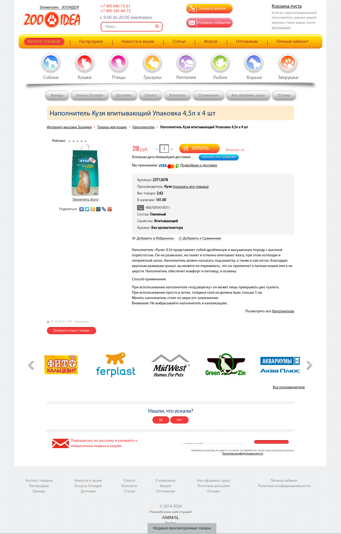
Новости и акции (137, 41)
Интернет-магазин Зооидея (69, 127)
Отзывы (284, 96)
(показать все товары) (191, 187)
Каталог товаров (44, 41)
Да (161, 420)
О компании (208, 96)
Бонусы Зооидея (89, 96)
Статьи (179, 41)
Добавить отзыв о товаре (72, 330)
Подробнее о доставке (198, 166)
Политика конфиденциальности (284, 486)
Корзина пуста (287, 6)
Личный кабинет (292, 41)
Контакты (177, 96)
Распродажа (91, 41)
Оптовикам (247, 41)
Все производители (289, 387)
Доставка (124, 96)
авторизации (281, 27)
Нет (179, 420)
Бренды (57, 96)
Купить (200, 148)
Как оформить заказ (248, 96)
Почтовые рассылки (213, 486)
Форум (210, 41)
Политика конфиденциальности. (242, 453)
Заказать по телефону (218, 157)
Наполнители (143, 127)
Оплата (151, 96)
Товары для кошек (112, 127)
